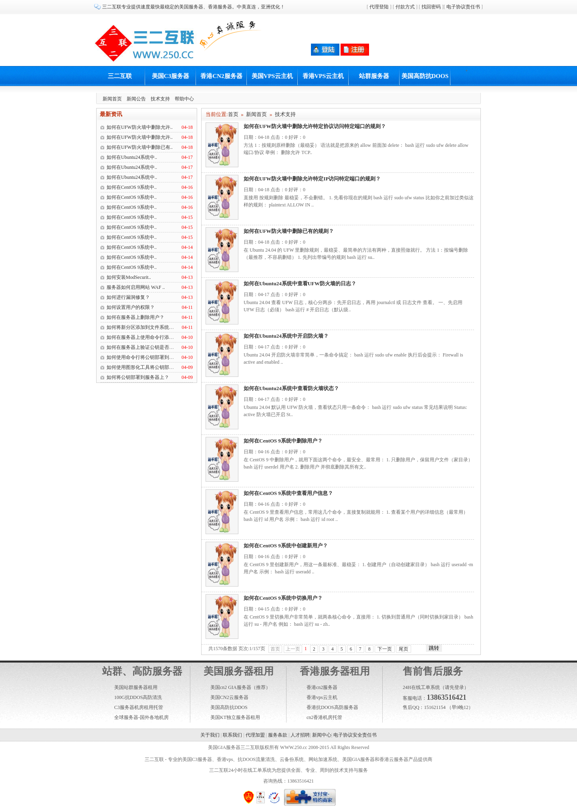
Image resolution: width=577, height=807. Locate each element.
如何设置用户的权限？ (131, 307)
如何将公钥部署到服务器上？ (138, 377)
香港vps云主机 (322, 697)
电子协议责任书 (463, 7)
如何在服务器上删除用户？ (135, 317)
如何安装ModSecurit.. (129, 277)
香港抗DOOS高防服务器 (332, 707)
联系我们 (232, 735)
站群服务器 (374, 76)
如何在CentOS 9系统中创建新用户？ (286, 546)
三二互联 (120, 76)
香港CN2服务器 (221, 76)
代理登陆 (379, 7)
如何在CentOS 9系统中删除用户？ (283, 441)
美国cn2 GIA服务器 (230, 687)
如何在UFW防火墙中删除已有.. (140, 147)
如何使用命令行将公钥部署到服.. (141, 357)
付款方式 (405, 7)
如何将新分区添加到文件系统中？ (143, 327)
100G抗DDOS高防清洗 (138, 697)
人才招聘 (300, 735)
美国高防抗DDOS (229, 707)
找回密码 (431, 7)
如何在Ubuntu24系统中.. (132, 157)
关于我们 (210, 735)
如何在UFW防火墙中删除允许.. (140, 127)
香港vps (225, 759)
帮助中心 (184, 99)
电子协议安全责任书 (355, 735)
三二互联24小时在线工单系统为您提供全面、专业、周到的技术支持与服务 (288, 770)
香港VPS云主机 (323, 76)
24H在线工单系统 (421, 687)
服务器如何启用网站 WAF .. (136, 287)
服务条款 (277, 735)
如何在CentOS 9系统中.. (132, 187)
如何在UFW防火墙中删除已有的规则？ (289, 231)
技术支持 (160, 99)
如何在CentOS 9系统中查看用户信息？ (288, 493)
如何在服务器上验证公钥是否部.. (141, 347)
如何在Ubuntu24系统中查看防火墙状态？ (291, 388)
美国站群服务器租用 (135, 687)
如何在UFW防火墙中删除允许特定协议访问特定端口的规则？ (315, 126)
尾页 (403, 649)
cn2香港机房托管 (324, 717)
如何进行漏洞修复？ (128, 297)
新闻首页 (112, 99)
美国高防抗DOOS (425, 76)
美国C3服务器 (170, 76)
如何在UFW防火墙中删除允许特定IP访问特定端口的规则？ (312, 179)
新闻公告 (136, 99)
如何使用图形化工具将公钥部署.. (141, 367)
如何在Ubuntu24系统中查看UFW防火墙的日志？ (300, 283)
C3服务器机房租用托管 (138, 707)
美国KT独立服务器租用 (235, 717)
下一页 (384, 649)
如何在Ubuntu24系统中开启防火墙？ (286, 336)
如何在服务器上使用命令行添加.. (141, 337)
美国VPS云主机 (272, 76)
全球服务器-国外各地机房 (141, 717)
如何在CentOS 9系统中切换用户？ (283, 598)
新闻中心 (321, 735)
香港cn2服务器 (322, 687)
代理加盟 (255, 735)
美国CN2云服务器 (229, 697)
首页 (233, 114)
